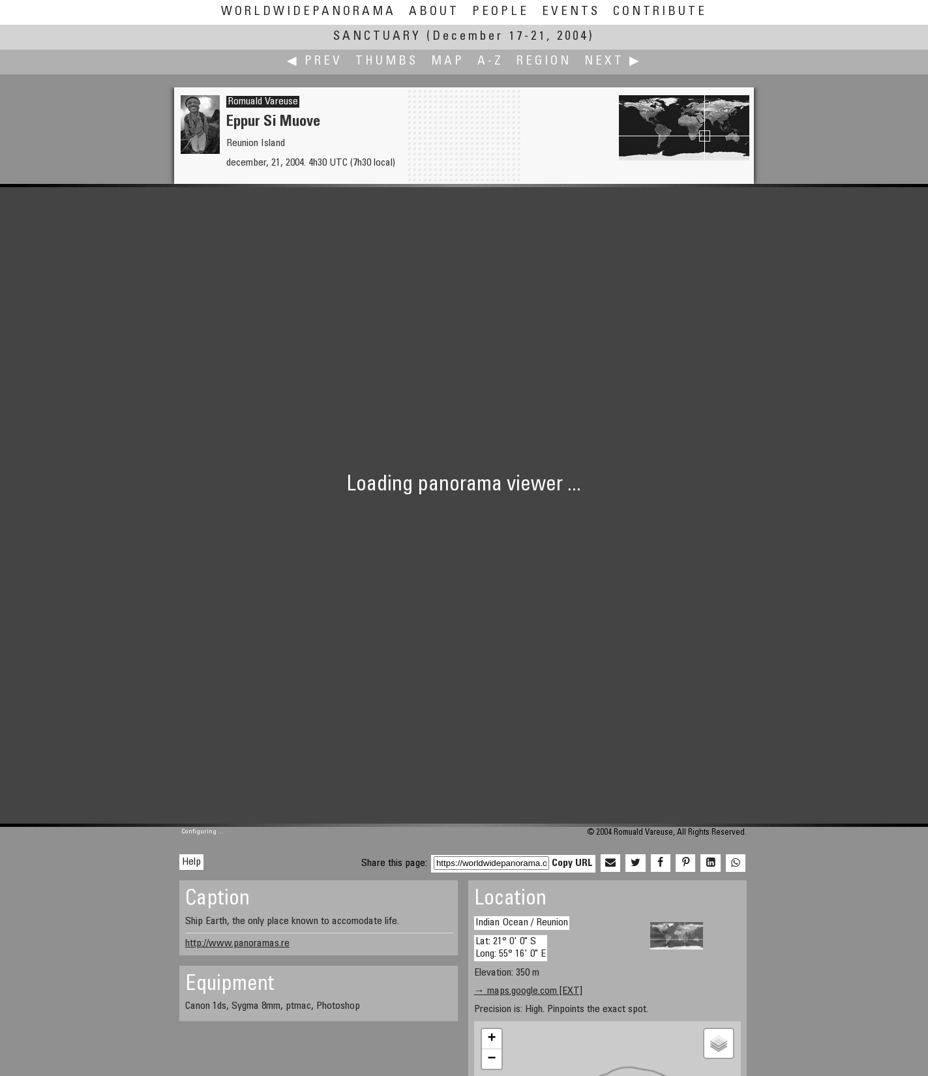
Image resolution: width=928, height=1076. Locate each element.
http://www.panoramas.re (237, 943)
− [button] (492, 1059)
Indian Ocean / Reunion (521, 923)
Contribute (660, 12)
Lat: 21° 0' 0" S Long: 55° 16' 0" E (510, 947)
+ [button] (492, 1039)
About (434, 12)
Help (191, 862)
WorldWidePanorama (308, 12)
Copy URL (572, 863)
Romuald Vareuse (263, 102)
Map (447, 61)
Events (571, 12)
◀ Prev (314, 61)
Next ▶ (613, 61)
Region (543, 61)
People (500, 12)
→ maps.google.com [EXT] (528, 991)
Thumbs (386, 61)
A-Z (490, 61)
